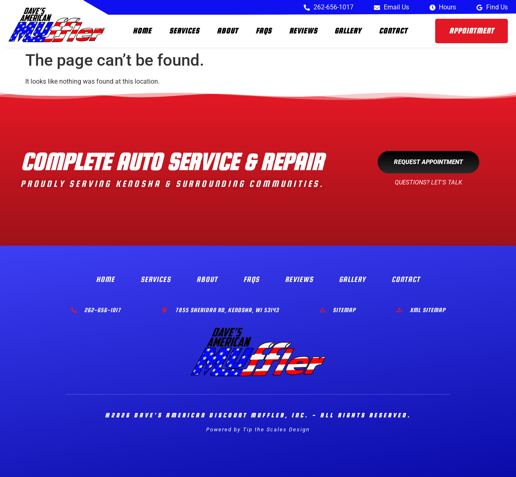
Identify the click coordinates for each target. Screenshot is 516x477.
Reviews (303, 31)
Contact (393, 31)
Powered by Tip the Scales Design (258, 429)
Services (184, 31)
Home (142, 31)
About (227, 31)
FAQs (263, 31)
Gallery (347, 31)
